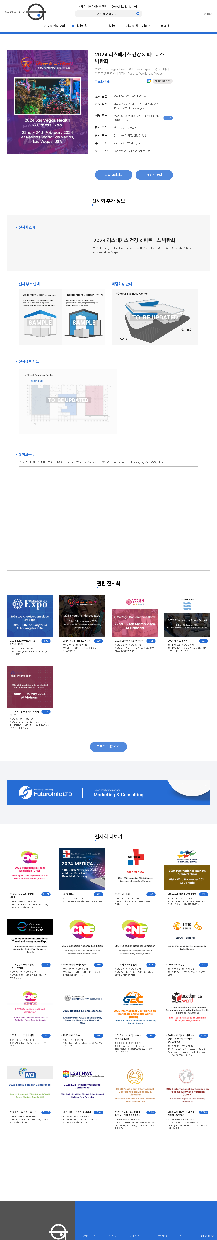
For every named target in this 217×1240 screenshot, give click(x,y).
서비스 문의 (154, 175)
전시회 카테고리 (54, 26)
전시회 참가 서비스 (138, 26)
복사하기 (168, 118)
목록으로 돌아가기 (109, 747)
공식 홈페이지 (114, 175)
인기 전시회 (108, 26)
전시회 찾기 (82, 26)
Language (204, 1235)
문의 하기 (167, 26)
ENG (208, 13)
